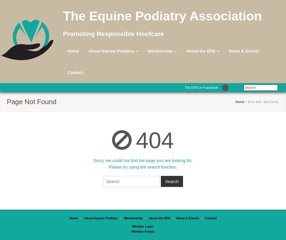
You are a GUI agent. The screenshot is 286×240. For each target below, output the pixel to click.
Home (73, 51)
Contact (75, 72)
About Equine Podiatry (111, 51)
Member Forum (143, 231)
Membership (160, 51)
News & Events (244, 51)
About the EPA (200, 51)
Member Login (142, 226)
